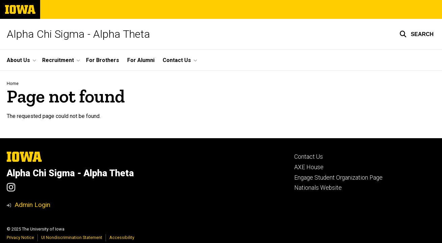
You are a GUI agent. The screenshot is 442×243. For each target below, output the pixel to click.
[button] (416, 34)
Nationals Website (318, 187)
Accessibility (121, 237)
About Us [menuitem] (18, 60)
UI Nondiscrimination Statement (71, 237)
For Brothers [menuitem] (102, 60)
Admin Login (32, 205)
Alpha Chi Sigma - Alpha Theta (78, 34)
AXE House (309, 167)
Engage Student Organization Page (338, 177)
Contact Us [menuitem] (177, 60)
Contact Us (308, 156)
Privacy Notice (20, 237)
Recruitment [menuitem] (58, 60)
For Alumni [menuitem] (141, 60)
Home (13, 83)
